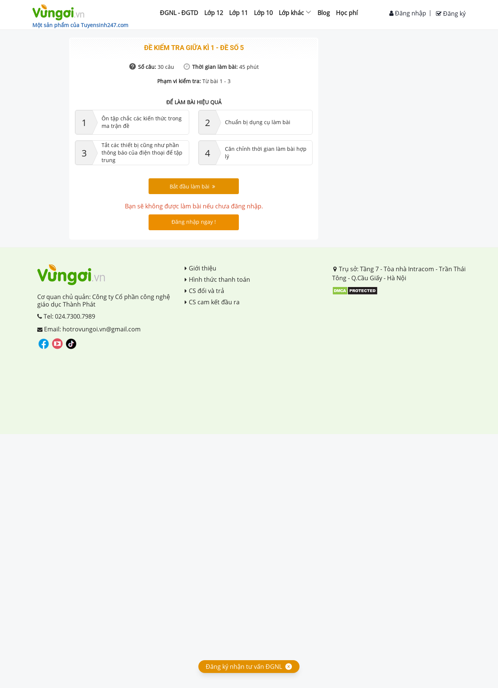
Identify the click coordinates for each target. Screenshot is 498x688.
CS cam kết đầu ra (212, 302)
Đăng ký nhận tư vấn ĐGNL (244, 666)
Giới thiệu (200, 268)
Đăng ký (451, 13)
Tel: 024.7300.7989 (66, 316)
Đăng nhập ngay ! (194, 221)
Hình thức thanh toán (217, 279)
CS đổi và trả (204, 291)
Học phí (347, 13)
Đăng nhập (407, 13)
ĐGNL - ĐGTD (179, 13)
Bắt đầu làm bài (192, 186)
